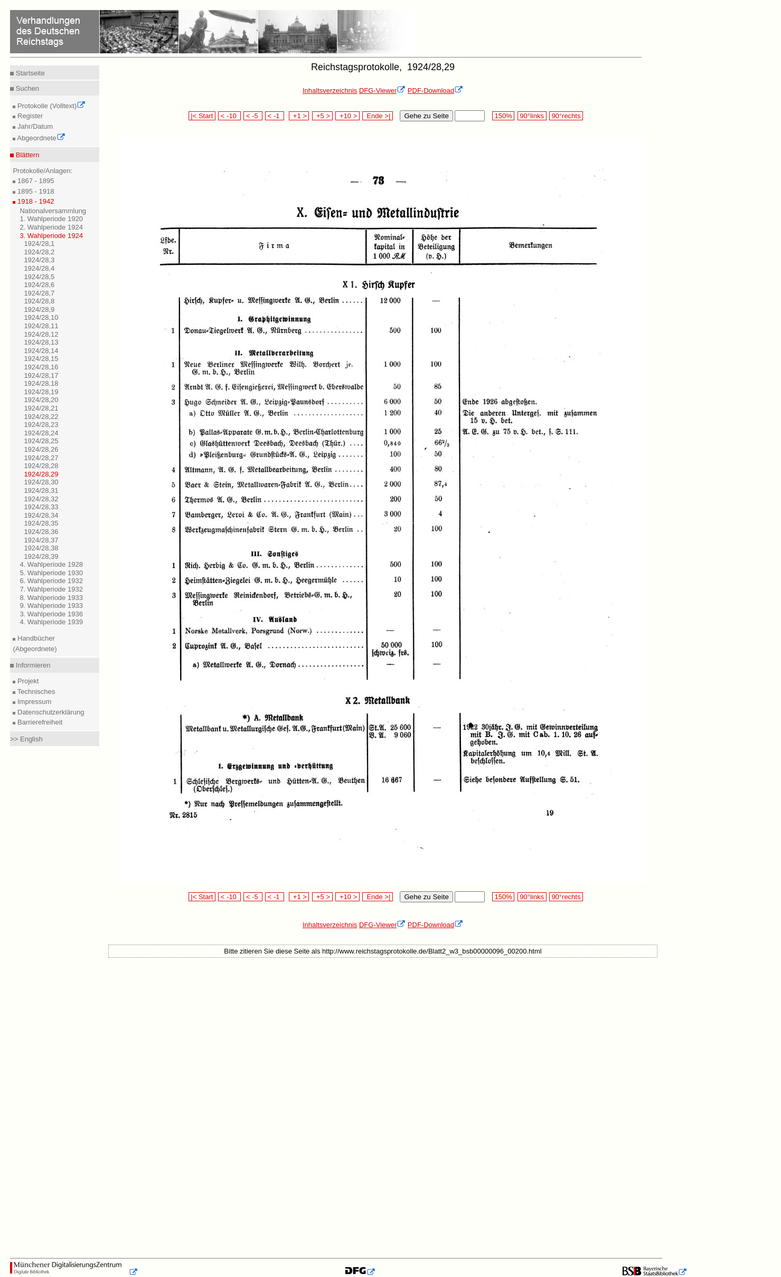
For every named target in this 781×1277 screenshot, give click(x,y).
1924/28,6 (39, 285)
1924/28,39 (41, 556)
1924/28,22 (41, 417)
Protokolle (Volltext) (50, 106)
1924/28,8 (39, 301)
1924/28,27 (41, 458)
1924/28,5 (39, 277)
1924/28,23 (41, 424)
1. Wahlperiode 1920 (51, 219)
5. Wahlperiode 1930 (51, 573)
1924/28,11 (41, 326)
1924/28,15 (41, 359)
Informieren (32, 665)
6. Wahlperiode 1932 (51, 581)
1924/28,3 (39, 260)
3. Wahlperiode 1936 (51, 614)
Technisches (35, 691)
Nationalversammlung (53, 211)
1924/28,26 (41, 449)
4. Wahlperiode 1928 (51, 564)
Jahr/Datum (34, 126)
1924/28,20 (41, 400)
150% (503, 116)
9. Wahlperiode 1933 (51, 605)
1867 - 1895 (34, 181)
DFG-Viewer (382, 90)
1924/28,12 (41, 334)
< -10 (229, 116)
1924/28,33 (41, 507)
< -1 (275, 116)
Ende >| (377, 116)
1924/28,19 (41, 392)
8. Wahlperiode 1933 (51, 598)
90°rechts (566, 116)
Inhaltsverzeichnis (330, 90)
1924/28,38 (41, 548)
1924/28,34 (41, 515)
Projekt (27, 681)
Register (29, 116)
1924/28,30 (41, 482)
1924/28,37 (41, 540)
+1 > (299, 116)
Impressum (33, 702)
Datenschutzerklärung (49, 712)
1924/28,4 (39, 268)
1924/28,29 (41, 474)
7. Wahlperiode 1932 (51, 589)
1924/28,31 (41, 490)
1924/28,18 (41, 383)
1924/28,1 (39, 243)
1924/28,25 (41, 441)
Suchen (26, 88)
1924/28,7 (39, 293)
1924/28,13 (41, 342)
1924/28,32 (41, 499)
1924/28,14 (41, 351)
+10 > (347, 116)
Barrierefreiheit (38, 722)
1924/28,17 (41, 375)
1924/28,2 (39, 252)
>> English (26, 739)
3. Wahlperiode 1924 (51, 236)
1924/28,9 (39, 309)
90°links (532, 116)
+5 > (322, 116)
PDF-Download (435, 90)
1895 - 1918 (34, 191)
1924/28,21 (41, 408)
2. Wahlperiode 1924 (51, 227)
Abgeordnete (40, 138)
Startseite (29, 73)
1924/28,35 (41, 523)
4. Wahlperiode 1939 (51, 622)
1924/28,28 (41, 466)
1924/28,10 (41, 317)
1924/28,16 (41, 367)
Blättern (26, 155)
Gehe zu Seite (426, 116)
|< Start (202, 116)
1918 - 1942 (34, 201)
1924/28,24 (41, 433)
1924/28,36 (41, 532)
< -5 (253, 116)
